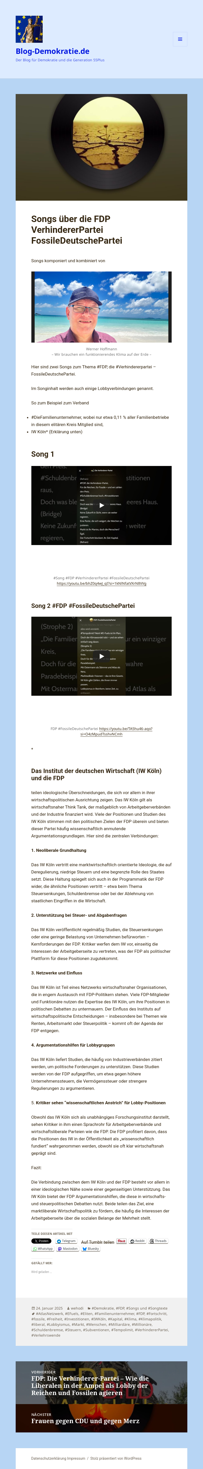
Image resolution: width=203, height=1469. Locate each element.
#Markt (78, 1324)
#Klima (130, 1319)
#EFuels (71, 1313)
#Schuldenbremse (47, 1329)
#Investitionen (76, 1319)
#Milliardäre (119, 1324)
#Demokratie (103, 1308)
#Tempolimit (122, 1329)
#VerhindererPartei (151, 1329)
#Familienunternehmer (114, 1313)
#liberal (38, 1324)
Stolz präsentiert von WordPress (115, 1458)
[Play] (101, 505)
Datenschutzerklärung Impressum (58, 1458)
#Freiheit (54, 1319)
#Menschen (96, 1324)
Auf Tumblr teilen (97, 1241)
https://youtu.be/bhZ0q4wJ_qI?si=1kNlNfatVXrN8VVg (101, 583)
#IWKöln (98, 1319)
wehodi (77, 1308)
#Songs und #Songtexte (147, 1308)
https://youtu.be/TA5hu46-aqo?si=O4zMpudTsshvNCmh (116, 731)
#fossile (38, 1319)
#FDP (120, 1308)
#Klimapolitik (150, 1319)
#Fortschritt (156, 1313)
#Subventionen (96, 1329)
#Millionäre (142, 1324)
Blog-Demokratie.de (52, 51)
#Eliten (86, 1313)
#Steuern (73, 1329)
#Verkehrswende (45, 1335)
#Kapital (115, 1319)
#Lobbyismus (58, 1324)
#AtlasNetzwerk (49, 1313)
